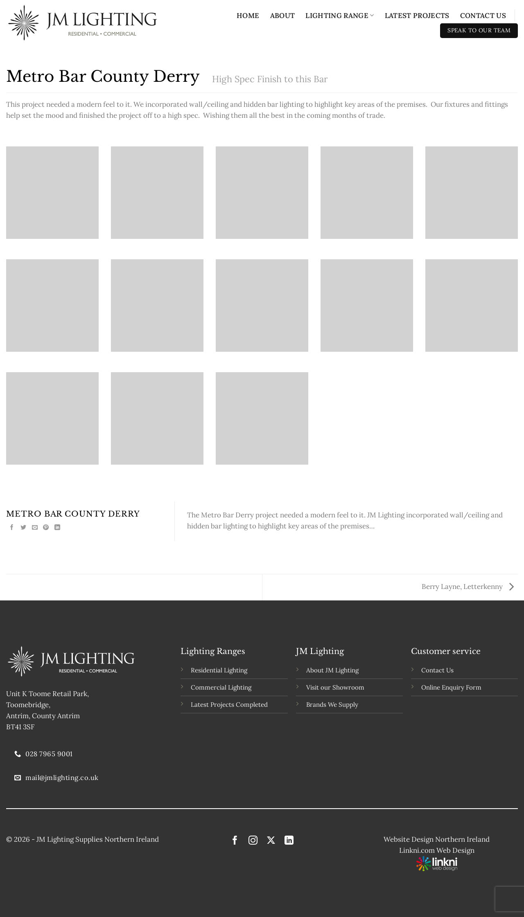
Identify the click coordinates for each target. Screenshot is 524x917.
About (282, 15)
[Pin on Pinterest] (46, 527)
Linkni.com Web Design (436, 850)
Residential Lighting (219, 670)
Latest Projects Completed (229, 704)
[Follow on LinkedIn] (289, 841)
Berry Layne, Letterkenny (468, 586)
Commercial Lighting (221, 687)
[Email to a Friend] (35, 527)
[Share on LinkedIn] (57, 527)
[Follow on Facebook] (234, 841)
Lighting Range (339, 15)
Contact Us (483, 15)
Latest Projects (417, 15)
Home (248, 15)
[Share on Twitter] (23, 527)
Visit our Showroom (335, 687)
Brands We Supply (332, 704)
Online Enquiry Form (451, 687)
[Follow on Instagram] (252, 841)
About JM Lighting (332, 670)
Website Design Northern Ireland (437, 839)
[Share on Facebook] (12, 527)
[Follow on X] (271, 841)
